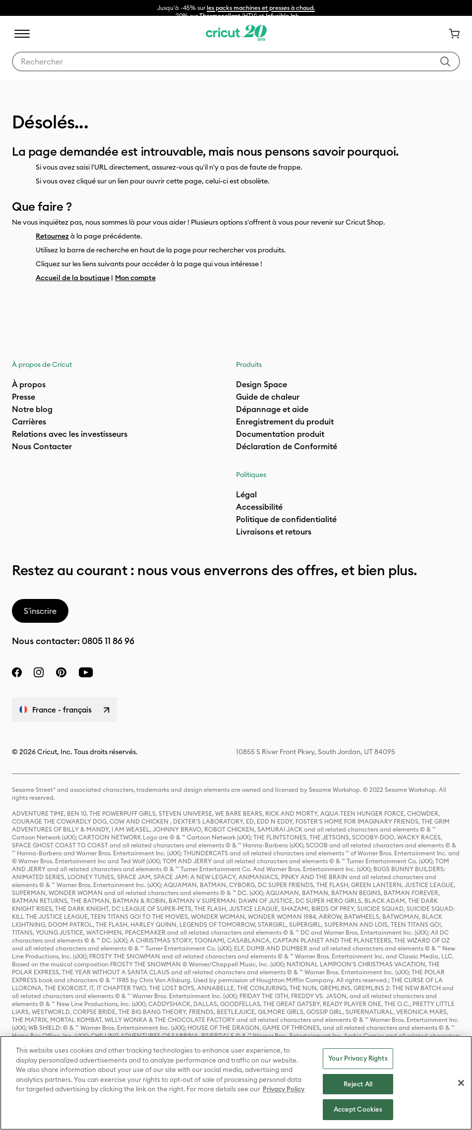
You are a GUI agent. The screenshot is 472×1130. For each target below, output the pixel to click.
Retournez (52, 236)
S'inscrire (40, 611)
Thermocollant (219, 15)
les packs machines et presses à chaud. (261, 7)
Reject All (358, 1084)
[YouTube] (85, 672)
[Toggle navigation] (22, 34)
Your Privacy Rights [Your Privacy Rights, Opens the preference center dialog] (357, 1058)
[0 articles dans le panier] (450, 34)
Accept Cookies (358, 1109)
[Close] (461, 1083)
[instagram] (39, 672)
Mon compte (135, 277)
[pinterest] (61, 672)
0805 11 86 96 (108, 641)
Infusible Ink (282, 15)
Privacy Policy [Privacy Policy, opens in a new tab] (283, 1089)
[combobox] (236, 61)
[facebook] (17, 672)
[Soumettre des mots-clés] (445, 61)
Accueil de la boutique (73, 277)
